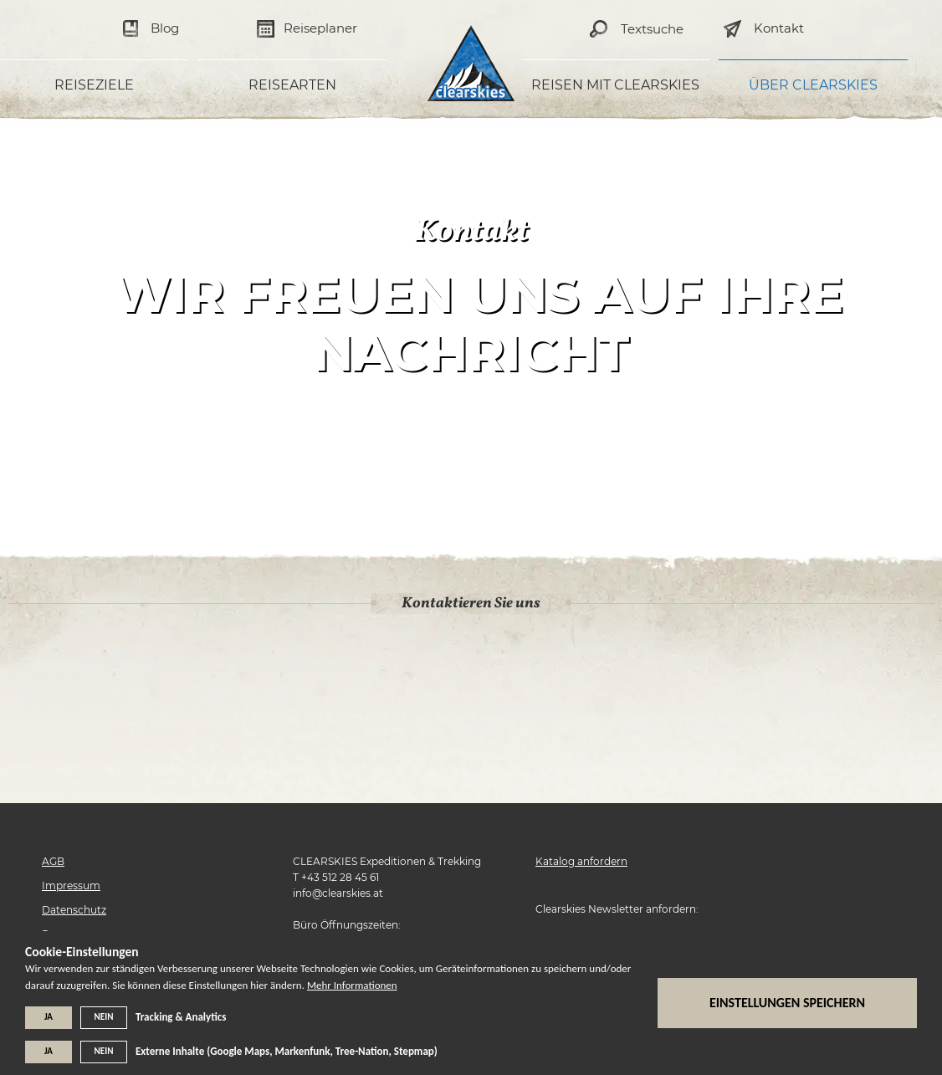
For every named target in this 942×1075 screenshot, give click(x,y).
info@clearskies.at (338, 893)
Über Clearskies (813, 85)
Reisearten (292, 85)
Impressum (71, 885)
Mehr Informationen (352, 985)
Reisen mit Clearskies (615, 85)
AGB (53, 861)
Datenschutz (74, 910)
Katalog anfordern (581, 861)
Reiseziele (94, 85)
